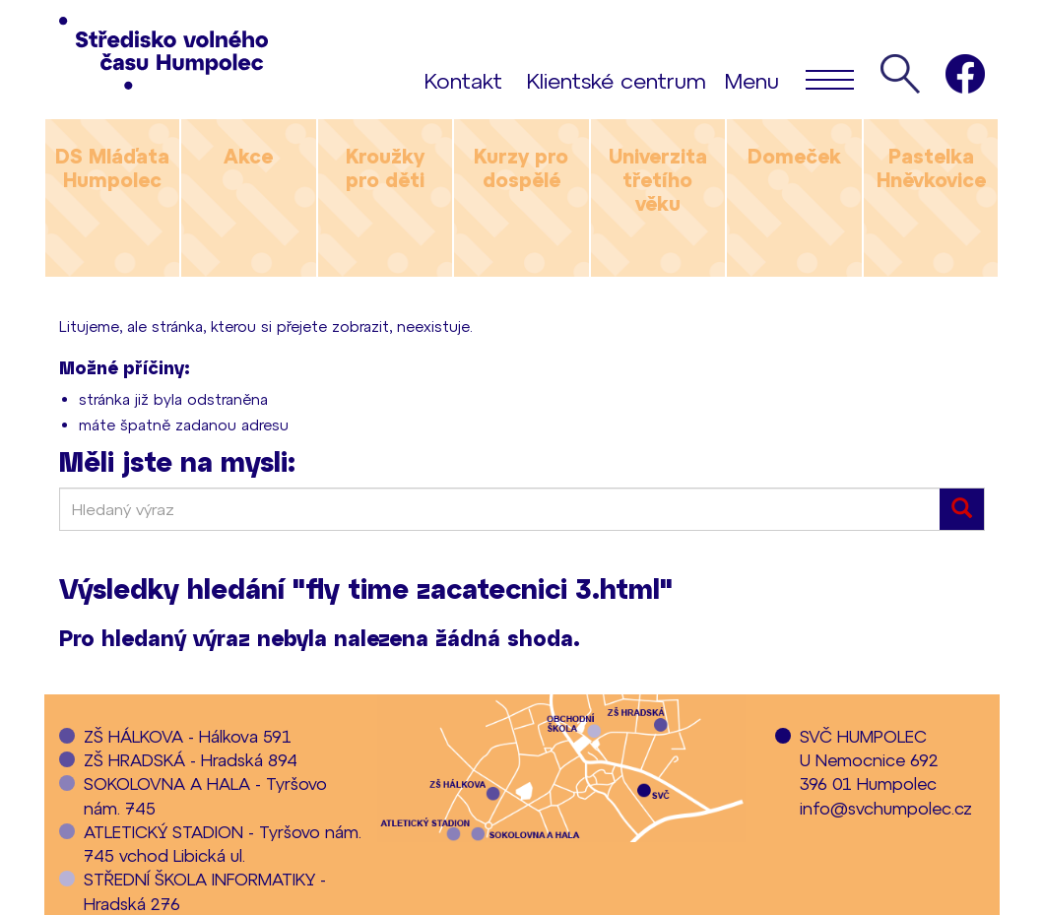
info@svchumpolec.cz (886, 807)
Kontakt (463, 80)
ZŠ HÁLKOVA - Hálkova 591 (188, 736)
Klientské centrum (616, 80)
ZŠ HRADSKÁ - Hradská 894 (190, 759)
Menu (789, 79)
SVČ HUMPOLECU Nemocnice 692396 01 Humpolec (869, 760)
